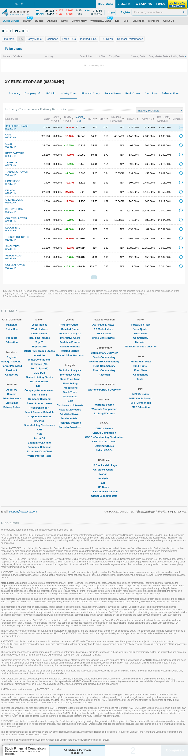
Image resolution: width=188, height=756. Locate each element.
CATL (8, 134)
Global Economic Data (104, 495)
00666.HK (10, 156)
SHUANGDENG (14, 199)
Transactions (69, 387)
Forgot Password (12, 366)
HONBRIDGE (12, 181)
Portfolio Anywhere (70, 427)
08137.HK (10, 184)
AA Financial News (104, 324)
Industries (39, 355)
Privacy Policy (11, 407)
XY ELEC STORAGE (16, 126)
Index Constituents (39, 359)
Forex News (141, 333)
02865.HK (10, 193)
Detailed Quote (70, 329)
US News (104, 487)
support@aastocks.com (23, 511)
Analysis (104, 478)
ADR (39, 434)
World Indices (39, 329)
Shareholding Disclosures (39, 425)
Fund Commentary (104, 366)
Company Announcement (39, 390)
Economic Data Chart (39, 451)
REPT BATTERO (14, 153)
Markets (140, 342)
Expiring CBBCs (104, 445)
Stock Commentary (104, 357)
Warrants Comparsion (104, 409)
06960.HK (10, 202)
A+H (39, 429)
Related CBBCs (70, 351)
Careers (11, 394)
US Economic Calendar (104, 491)
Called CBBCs (104, 450)
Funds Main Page (141, 361)
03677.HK (10, 165)
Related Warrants (70, 346)
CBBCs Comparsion (104, 432)
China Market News (104, 337)
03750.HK (10, 137)
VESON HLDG (13, 255)
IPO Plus (39, 420)
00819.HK (10, 174)
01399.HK (10, 258)
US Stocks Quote (104, 469)
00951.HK (10, 221)
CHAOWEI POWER (16, 218)
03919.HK (10, 267)
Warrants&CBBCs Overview (104, 389)
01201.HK (10, 239)
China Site (12, 329)
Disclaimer (12, 402)
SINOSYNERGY (14, 209)
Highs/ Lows (39, 346)
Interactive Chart (70, 337)
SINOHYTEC (12, 246)
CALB (8, 143)
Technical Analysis (70, 333)
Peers (70, 400)
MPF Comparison (141, 402)
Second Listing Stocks (39, 377)
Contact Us (11, 374)
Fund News (140, 370)
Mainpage (11, 324)
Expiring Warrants (104, 413)
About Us (11, 389)
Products (11, 337)
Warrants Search (104, 404)
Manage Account (12, 361)
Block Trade (70, 392)
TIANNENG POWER (16, 171)
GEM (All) (39, 372)
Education (12, 342)
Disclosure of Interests (70, 405)
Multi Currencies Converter (141, 346)
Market (104, 474)
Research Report (39, 407)
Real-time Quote (70, 324)
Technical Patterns (70, 422)
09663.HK (10, 211)
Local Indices (39, 324)
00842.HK (10, 230)
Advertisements (11, 398)
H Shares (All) (39, 364)
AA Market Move (70, 414)
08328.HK (10, 128)
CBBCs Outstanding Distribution (104, 437)
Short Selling (39, 394)
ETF (39, 385)
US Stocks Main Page (104, 465)
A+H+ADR (39, 438)
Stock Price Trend (69, 379)
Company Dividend (39, 399)
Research (104, 374)
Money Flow (70, 396)
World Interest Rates (39, 455)
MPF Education (141, 407)
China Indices (39, 333)
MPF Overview (140, 394)
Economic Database (39, 447)
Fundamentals (70, 418)
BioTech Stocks (39, 381)
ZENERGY (11, 162)
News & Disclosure (70, 409)
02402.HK (10, 249)
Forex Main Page (141, 324)
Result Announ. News (39, 403)
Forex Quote (141, 329)
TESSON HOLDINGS (17, 237)
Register (12, 357)
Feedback (11, 370)
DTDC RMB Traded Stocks (39, 351)
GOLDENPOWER (15, 264)
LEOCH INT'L (12, 227)
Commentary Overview (104, 352)
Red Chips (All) (39, 368)
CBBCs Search (104, 428)
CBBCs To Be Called (104, 441)
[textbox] (159, 12)
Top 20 (39, 342)
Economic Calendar (39, 442)
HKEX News (104, 333)
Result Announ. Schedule (39, 412)
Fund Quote (141, 366)
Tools (141, 379)
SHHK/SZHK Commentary (104, 361)
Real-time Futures (39, 337)
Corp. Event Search (39, 416)
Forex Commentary (104, 370)
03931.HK (10, 146)
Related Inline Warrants (70, 355)
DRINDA (10, 190)
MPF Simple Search (140, 398)
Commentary (140, 337)
